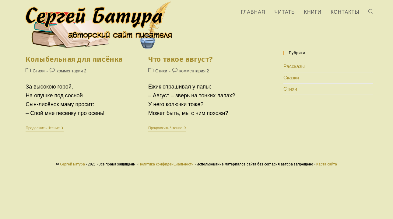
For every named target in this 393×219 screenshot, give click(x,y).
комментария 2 (71, 70)
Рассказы (294, 66)
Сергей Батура (72, 164)
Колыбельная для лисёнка (74, 59)
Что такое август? (180, 59)
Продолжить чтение (45, 128)
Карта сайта (326, 164)
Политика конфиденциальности (166, 164)
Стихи (38, 70)
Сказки (291, 77)
